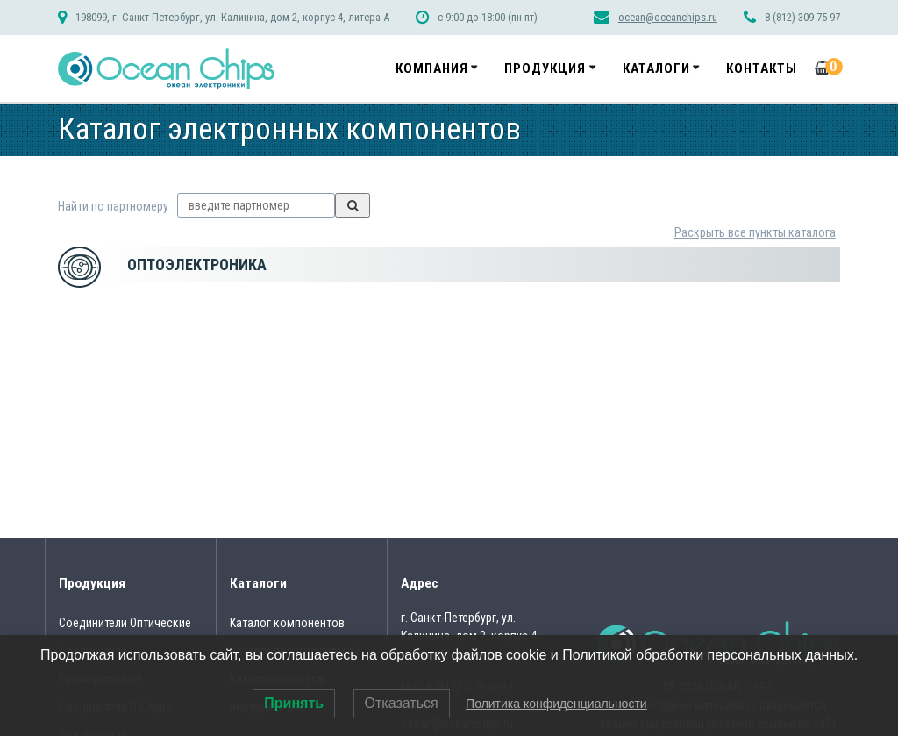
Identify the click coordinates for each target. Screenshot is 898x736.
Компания (432, 68)
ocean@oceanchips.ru (667, 17)
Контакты (761, 68)
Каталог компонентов (287, 623)
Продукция (545, 68)
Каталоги (656, 68)
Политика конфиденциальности (556, 704)
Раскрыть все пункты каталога (755, 232)
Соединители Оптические (125, 623)
